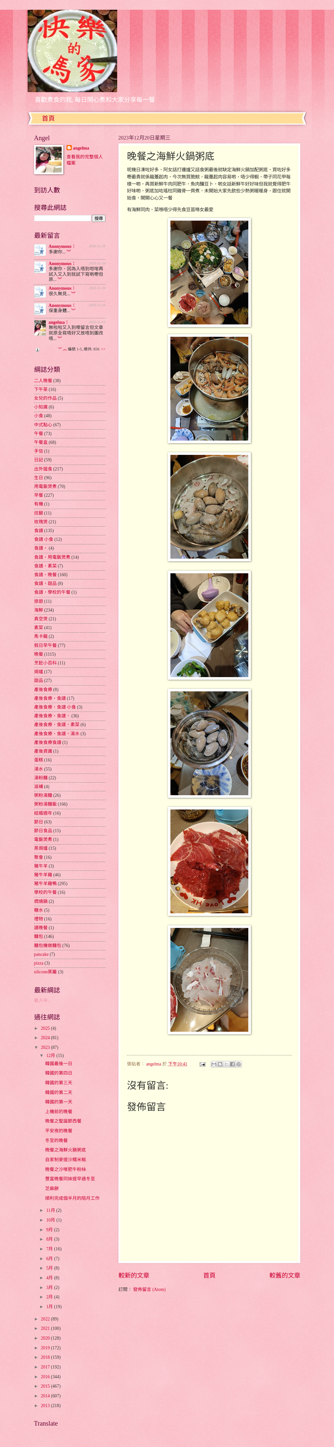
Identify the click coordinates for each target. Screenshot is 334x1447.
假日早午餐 (45, 645)
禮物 (38, 919)
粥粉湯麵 (43, 795)
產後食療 (43, 689)
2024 (46, 1037)
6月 (50, 1258)
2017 (46, 1367)
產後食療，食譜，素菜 (57, 724)
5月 (50, 1268)
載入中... (42, 1000)
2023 (46, 1047)
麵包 (38, 936)
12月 (51, 1055)
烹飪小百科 (45, 663)
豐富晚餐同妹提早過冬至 (70, 1178)
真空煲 (41, 618)
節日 (38, 822)
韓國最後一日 (58, 1063)
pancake (41, 954)
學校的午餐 (45, 892)
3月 (50, 1287)
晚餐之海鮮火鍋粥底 (65, 1150)
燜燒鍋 (41, 901)
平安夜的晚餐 (58, 1130)
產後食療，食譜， (52, 715)
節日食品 (43, 830)
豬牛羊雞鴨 (45, 883)
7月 (50, 1248)
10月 (51, 1220)
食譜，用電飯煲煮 (52, 557)
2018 (46, 1357)
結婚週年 (43, 813)
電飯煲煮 (43, 839)
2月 (50, 1297)
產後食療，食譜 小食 (55, 707)
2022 (46, 1319)
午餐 (38, 433)
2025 (46, 1028)
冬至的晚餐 (56, 1140)
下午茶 (41, 389)
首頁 (48, 118)
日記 (38, 459)
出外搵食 (43, 469)
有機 (38, 504)
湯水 (38, 769)
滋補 (38, 786)
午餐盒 (41, 442)
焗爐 (38, 671)
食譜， (41, 548)
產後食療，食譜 (50, 698)
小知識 (41, 407)
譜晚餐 (41, 927)
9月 (50, 1229)
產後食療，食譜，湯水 (57, 733)
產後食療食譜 (47, 742)
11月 (51, 1210)
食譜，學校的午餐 (52, 592)
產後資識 (43, 751)
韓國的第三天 (58, 1082)
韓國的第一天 (58, 1102)
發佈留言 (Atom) (149, 1289)
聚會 (38, 857)
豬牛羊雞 (43, 874)
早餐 (38, 495)
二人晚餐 (43, 380)
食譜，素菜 (45, 566)
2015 (46, 1386)
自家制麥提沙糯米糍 (65, 1159)
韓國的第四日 (58, 1073)
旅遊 (38, 601)
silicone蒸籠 (45, 971)
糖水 (38, 910)
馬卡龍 (41, 636)
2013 (46, 1405)
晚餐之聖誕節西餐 (63, 1121)
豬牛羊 (41, 866)
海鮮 (38, 610)
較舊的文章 (284, 1275)
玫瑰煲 (41, 521)
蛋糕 (38, 760)
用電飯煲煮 (45, 486)
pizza (38, 963)
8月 (50, 1239)
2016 (46, 1376)
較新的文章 (133, 1275)
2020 (46, 1338)
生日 (38, 477)
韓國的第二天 (58, 1092)
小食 (38, 415)
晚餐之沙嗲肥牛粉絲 (65, 1169)
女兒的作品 (45, 398)
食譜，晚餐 (45, 574)
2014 (46, 1395)
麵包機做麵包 (47, 945)
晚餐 (38, 654)
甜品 (38, 680)
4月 (50, 1277)
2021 (46, 1328)
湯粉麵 (41, 777)
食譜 (38, 530)
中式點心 (43, 424)
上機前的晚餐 (58, 1111)
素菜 (38, 627)
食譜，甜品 (45, 583)
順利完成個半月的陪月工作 (72, 1198)
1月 (50, 1306)
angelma (81, 148)
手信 (38, 451)
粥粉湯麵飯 (45, 804)
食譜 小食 (43, 539)
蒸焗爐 (41, 848)
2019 (46, 1347)
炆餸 (38, 513)
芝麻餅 (52, 1188)
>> (103, 349)
